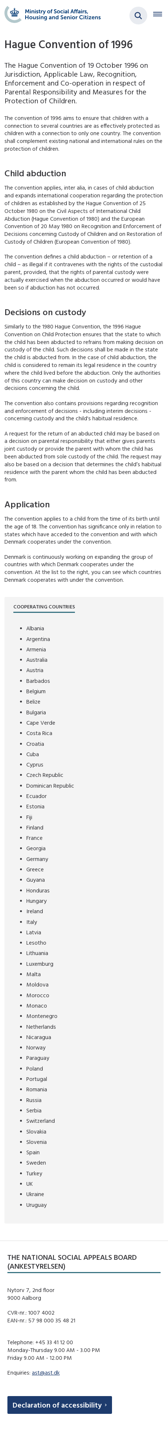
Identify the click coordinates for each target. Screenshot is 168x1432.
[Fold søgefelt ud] (138, 15)
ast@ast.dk (46, 1372)
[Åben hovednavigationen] (160, 15)
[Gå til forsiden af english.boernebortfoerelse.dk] (50, 15)
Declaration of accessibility (57, 1404)
